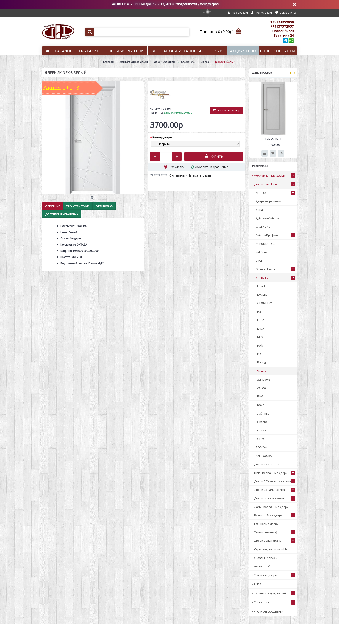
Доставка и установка (61, 214)
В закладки (176, 167)
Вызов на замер (226, 110)
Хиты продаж (262, 73)
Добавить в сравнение (211, 167)
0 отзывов (177, 175)
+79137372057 (282, 26)
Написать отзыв (200, 175)
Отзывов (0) (104, 206)
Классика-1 (273, 138)
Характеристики (77, 206)
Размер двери (162, 137)
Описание (52, 206)
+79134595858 (282, 21)
